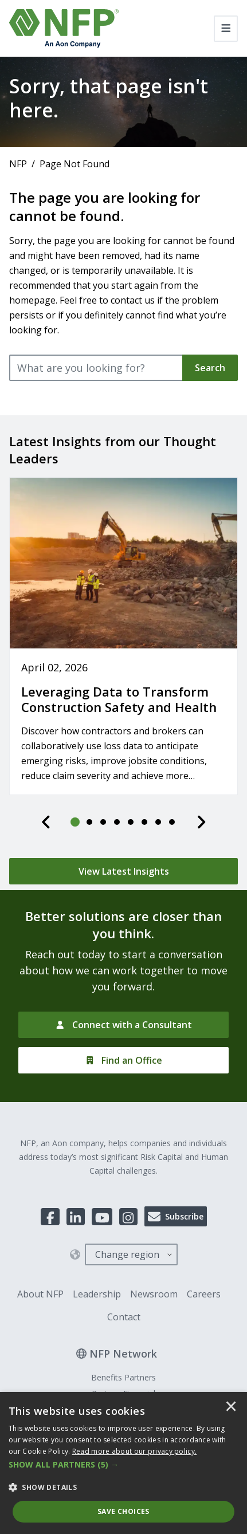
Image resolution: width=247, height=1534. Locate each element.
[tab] (76, 822)
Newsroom (154, 1294)
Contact (123, 1317)
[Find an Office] (123, 1060)
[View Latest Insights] (123, 871)
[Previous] (46, 822)
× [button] (231, 1407)
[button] (123, 1464)
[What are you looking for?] (96, 368)
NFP (18, 164)
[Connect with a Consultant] (123, 1025)
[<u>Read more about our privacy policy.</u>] (134, 1451)
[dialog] (123, 1463)
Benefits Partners (123, 1377)
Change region (127, 1254)
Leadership (97, 1294)
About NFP (40, 1294)
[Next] (201, 822)
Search (210, 367)
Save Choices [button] (123, 1511)
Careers (204, 1294)
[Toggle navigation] (226, 28)
